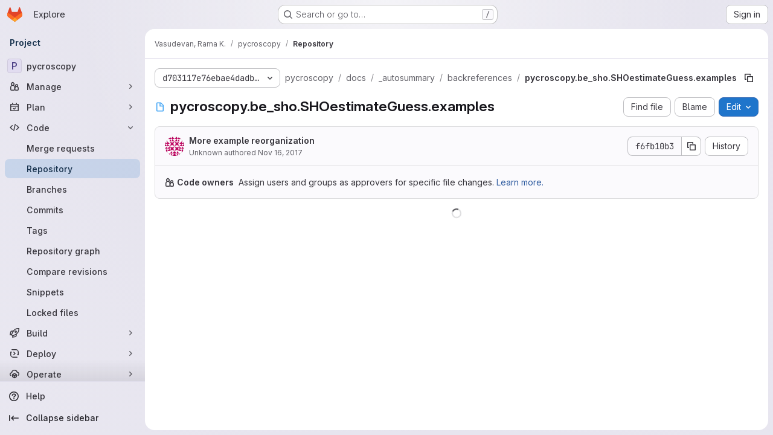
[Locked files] (72, 312)
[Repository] (72, 168)
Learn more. (520, 182)
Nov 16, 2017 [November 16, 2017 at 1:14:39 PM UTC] (280, 152)
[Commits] (72, 209)
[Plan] (72, 107)
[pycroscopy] (72, 66)
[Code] (72, 127)
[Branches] (72, 189)
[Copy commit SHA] (691, 146)
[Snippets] (72, 291)
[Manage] (72, 86)
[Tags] (72, 230)
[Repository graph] (72, 250)
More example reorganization (252, 140)
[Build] (72, 333)
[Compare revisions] (72, 271)
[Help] (72, 396)
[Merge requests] (72, 148)
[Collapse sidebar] (72, 418)
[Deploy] (72, 353)
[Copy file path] (749, 78)
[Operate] (72, 374)
